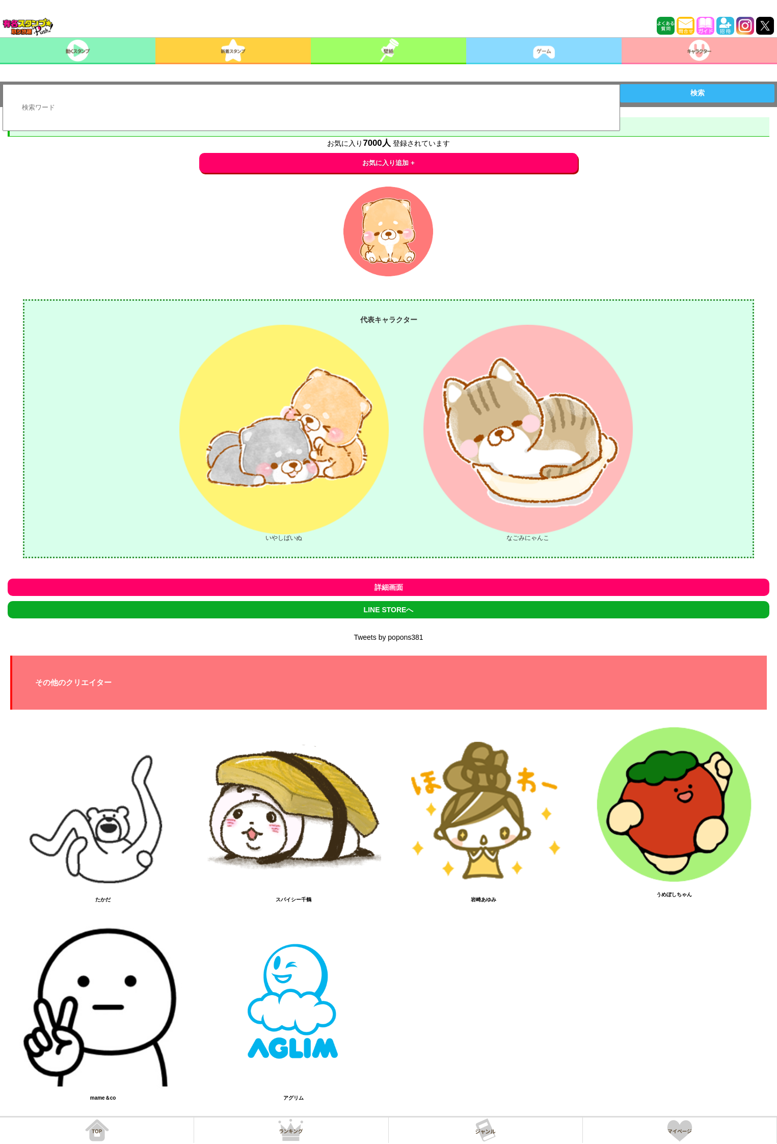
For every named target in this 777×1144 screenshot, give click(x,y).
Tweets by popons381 (388, 637)
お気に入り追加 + (388, 163)
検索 (697, 93)
